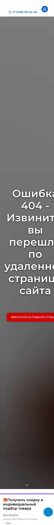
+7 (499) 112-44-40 (24, 12)
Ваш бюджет (10, 515)
